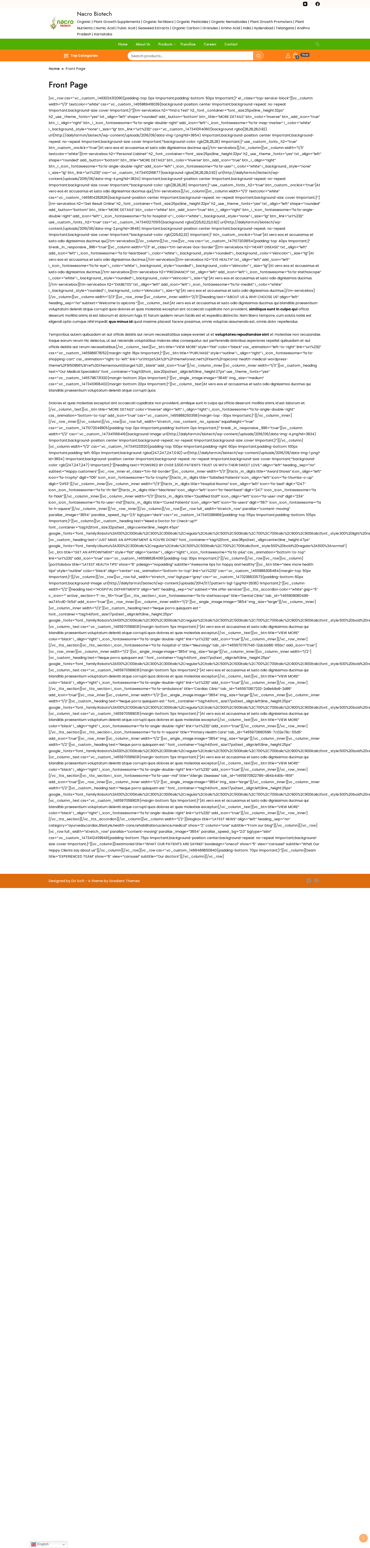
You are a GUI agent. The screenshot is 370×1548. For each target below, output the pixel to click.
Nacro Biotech (94, 14)
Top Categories (81, 55)
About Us (143, 44)
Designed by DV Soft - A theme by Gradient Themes (94, 880)
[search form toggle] (317, 44)
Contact (231, 44)
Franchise (188, 44)
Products (165, 44)
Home (122, 44)
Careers (210, 44)
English (40, 1544)
